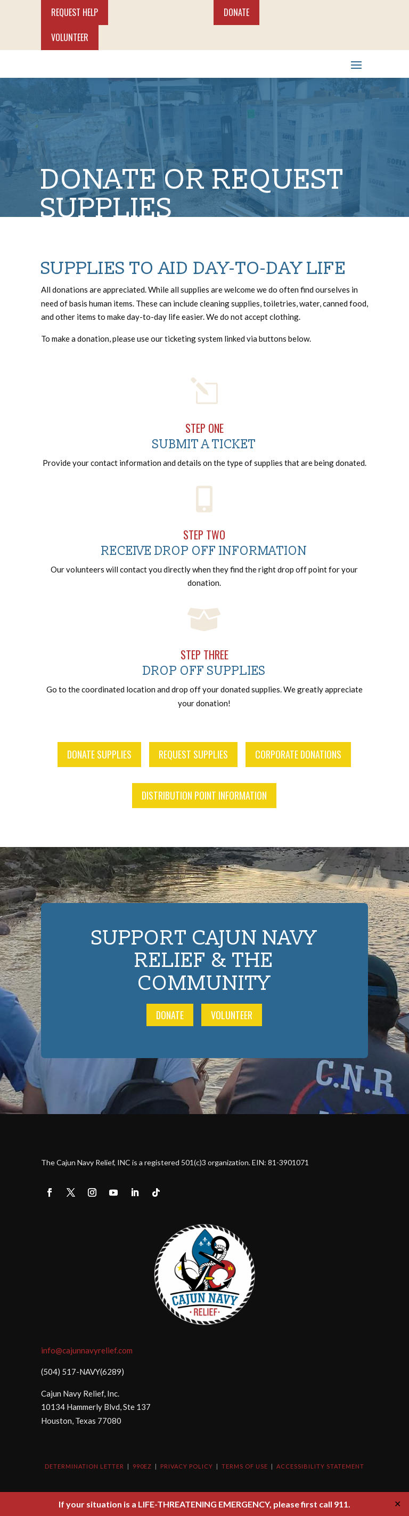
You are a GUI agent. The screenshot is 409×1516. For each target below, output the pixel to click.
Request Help (74, 12)
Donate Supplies (99, 754)
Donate (236, 12)
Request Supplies (193, 754)
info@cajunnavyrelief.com (87, 1350)
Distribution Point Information (204, 795)
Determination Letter (84, 1466)
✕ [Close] (397, 1503)
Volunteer (69, 37)
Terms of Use (245, 1466)
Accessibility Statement (320, 1466)
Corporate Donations (298, 754)
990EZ (142, 1466)
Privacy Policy (186, 1466)
